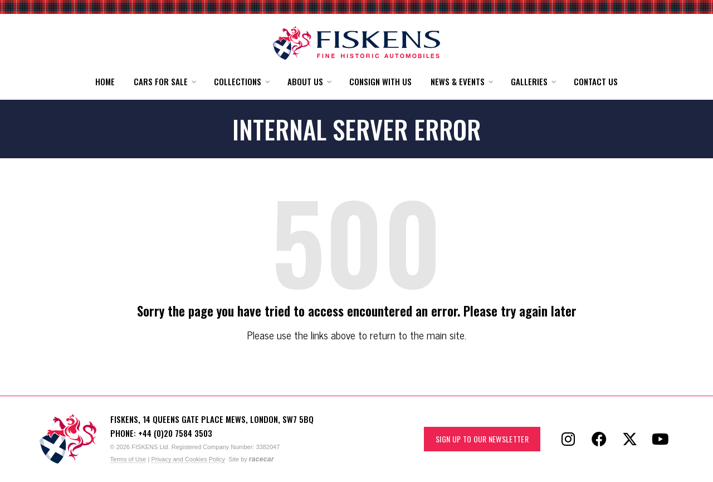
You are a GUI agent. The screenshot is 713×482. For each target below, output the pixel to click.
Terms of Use (128, 459)
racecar (261, 459)
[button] (164, 81)
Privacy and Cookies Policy (188, 459)
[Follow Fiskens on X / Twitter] (629, 439)
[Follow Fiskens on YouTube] (660, 439)
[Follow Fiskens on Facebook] (599, 439)
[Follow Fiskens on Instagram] (568, 439)
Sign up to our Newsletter (482, 439)
